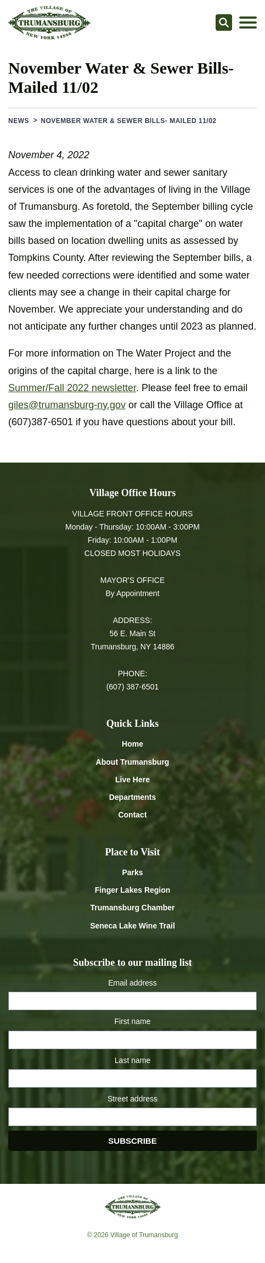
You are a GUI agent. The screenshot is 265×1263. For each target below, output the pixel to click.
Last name (132, 1060)
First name (132, 1021)
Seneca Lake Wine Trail (132, 925)
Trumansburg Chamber (132, 907)
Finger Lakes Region (133, 890)
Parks (132, 872)
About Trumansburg (133, 762)
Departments (132, 797)
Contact (132, 814)
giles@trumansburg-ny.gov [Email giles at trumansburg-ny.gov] (67, 404)
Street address (132, 1098)
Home (132, 743)
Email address (132, 982)
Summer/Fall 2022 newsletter (72, 387)
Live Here (132, 779)
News (18, 121)
